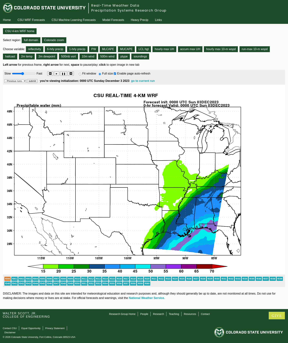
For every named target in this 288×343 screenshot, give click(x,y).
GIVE (277, 316)
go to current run (143, 80)
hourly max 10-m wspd (221, 49)
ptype (124, 56)
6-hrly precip (55, 49)
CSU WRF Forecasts (31, 19)
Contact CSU (10, 328)
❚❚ (64, 73)
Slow (7, 73)
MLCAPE (108, 49)
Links (158, 19)
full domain (31, 40)
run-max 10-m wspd (255, 49)
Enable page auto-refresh (133, 73)
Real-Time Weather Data (115, 5)
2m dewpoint (46, 56)
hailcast (10, 56)
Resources (190, 314)
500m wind (107, 56)
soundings (140, 56)
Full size (107, 73)
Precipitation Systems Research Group (129, 10)
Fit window (89, 73)
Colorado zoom (54, 40)
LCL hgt (143, 49)
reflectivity (34, 49)
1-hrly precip (77, 49)
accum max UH (190, 49)
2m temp (27, 56)
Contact (205, 314)
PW (93, 49)
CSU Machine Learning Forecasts (74, 19)
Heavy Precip (139, 19)
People (144, 314)
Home (7, 19)
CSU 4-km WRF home (19, 31)
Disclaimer (10, 332)
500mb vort (68, 56)
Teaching (174, 314)
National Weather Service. (147, 298)
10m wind (88, 56)
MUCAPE (126, 49)
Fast (39, 73)
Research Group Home (122, 314)
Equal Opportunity (31, 328)
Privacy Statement (55, 328)
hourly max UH (164, 49)
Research (158, 314)
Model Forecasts (113, 19)
